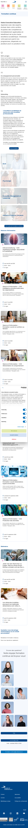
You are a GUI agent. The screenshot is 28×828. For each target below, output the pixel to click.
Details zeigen (21, 426)
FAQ (14, 733)
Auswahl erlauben (14, 435)
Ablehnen (14, 439)
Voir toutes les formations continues (14, 226)
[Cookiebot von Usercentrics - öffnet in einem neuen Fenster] (21, 388)
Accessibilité (18, 797)
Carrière (3, 797)
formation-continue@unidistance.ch (14, 751)
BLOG (24, 809)
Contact (2, 794)
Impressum (17, 794)
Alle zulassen (14, 430)
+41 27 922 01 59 (14, 740)
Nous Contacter (14, 148)
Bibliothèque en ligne (5, 801)
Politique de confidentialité (21, 801)
